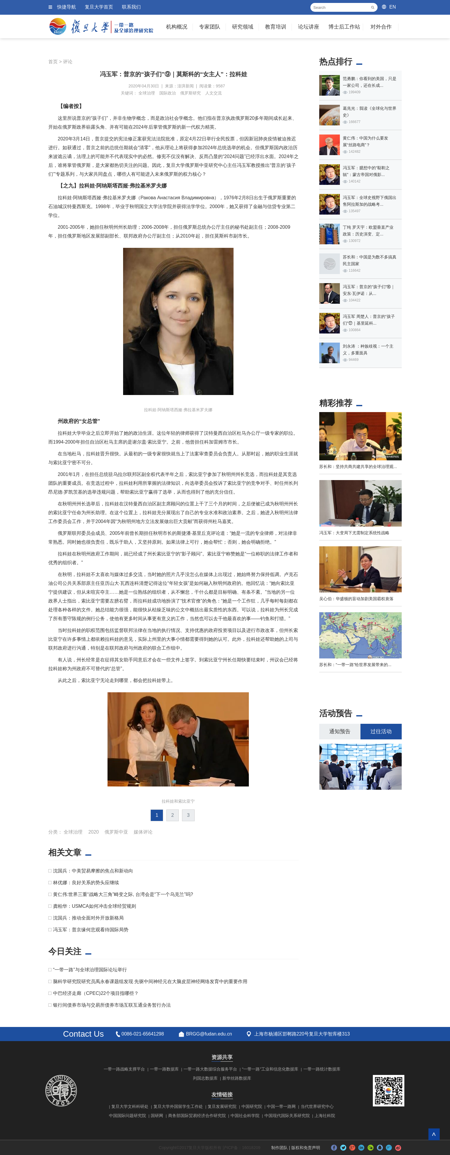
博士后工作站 (344, 27)
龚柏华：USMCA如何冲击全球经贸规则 (94, 906)
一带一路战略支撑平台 (124, 1069)
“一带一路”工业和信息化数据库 (270, 1069)
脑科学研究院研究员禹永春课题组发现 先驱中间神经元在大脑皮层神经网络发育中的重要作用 (150, 981)
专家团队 (209, 27)
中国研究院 (251, 1106)
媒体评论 (143, 831)
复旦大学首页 (99, 6)
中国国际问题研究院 (127, 1115)
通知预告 (339, 731)
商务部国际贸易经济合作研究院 (197, 1115)
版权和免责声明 (305, 1147)
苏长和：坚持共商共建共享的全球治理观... (358, 466)
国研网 (157, 1115)
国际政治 (167, 93)
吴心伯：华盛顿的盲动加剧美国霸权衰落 (356, 598)
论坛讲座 (308, 27)
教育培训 (275, 27)
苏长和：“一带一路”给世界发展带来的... (355, 664)
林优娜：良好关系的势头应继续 (86, 882)
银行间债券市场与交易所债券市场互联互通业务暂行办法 (112, 1005)
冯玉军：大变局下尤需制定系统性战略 (354, 532)
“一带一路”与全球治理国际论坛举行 (90, 969)
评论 (67, 61)
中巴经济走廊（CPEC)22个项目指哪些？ (96, 993)
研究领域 (242, 27)
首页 (53, 61)
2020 (93, 831)
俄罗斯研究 (190, 93)
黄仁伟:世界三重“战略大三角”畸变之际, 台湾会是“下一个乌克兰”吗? (123, 894)
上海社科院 (325, 1115)
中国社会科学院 (245, 1115)
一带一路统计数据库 (321, 1069)
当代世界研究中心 (317, 1106)
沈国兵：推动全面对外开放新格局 (88, 917)
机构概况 (176, 27)
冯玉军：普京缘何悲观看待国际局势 (90, 929)
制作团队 (279, 1147)
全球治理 (146, 93)
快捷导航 (66, 6)
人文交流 (213, 93)
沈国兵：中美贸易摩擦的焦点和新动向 (93, 870)
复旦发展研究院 (222, 1106)
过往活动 (381, 731)
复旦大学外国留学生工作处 (178, 1106)
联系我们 (131, 6)
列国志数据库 (205, 1078)
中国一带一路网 (281, 1106)
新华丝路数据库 (236, 1078)
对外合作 (381, 27)
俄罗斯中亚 (116, 831)
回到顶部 (434, 1134)
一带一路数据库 (164, 1069)
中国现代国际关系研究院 (287, 1115)
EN (392, 6)
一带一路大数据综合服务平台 (210, 1069)
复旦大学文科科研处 (129, 1106)
